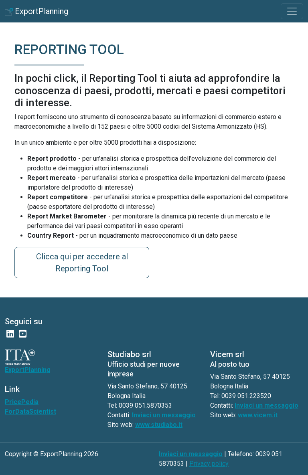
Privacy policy (209, 463)
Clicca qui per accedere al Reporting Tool (82, 262)
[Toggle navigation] (292, 11)
